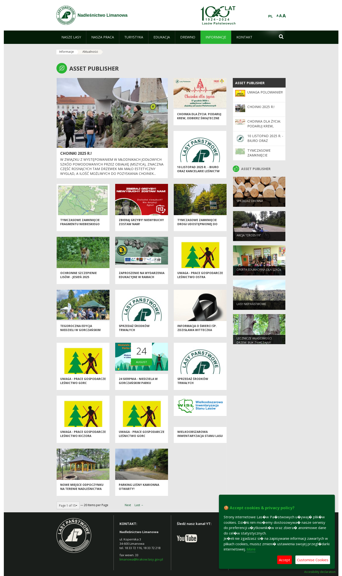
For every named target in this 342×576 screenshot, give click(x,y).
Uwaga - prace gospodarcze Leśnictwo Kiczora (83, 437)
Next (128, 505)
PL (270, 16)
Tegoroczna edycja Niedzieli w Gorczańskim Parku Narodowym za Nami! (82, 333)
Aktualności (90, 52)
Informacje (66, 52)
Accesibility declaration (320, 572)
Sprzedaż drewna (250, 204)
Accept (284, 559)
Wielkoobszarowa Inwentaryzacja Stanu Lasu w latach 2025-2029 (200, 439)
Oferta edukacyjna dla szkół (259, 272)
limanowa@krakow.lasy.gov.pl (141, 559)
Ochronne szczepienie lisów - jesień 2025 (78, 278)
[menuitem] (71, 37)
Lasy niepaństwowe (251, 307)
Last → (139, 505)
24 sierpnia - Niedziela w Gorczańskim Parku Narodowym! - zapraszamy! (141, 386)
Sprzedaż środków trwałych (134, 331)
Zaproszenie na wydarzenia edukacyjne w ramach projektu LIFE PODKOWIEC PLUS (141, 282)
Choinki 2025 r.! (76, 153)
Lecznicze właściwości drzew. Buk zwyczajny (254, 343)
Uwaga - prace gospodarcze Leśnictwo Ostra (200, 278)
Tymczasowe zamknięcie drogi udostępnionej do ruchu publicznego (197, 227)
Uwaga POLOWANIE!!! (265, 92)
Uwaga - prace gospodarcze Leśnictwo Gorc (83, 384)
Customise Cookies (312, 559)
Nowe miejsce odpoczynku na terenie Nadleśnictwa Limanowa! (81, 492)
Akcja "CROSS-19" (249, 238)
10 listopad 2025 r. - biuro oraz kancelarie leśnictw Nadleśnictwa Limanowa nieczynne (198, 176)
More (251, 549)
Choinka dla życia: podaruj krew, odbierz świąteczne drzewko (199, 121)
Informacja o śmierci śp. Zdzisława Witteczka (197, 331)
